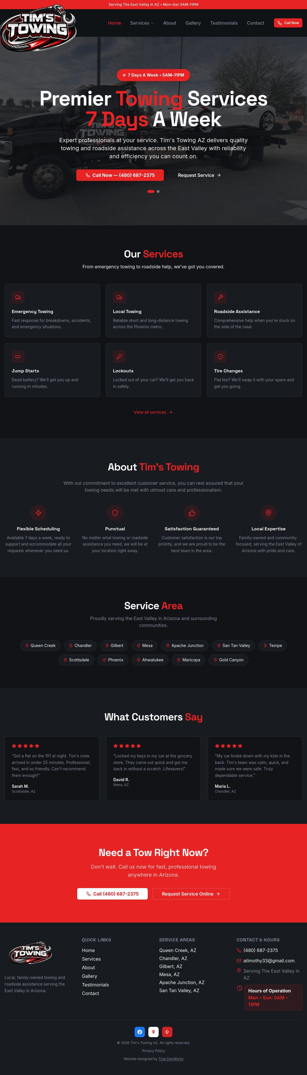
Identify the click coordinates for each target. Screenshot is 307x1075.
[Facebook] (140, 1032)
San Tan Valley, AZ (179, 990)
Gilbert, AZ (170, 966)
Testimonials (224, 23)
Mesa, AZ (169, 974)
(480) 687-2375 (257, 950)
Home (114, 23)
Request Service (199, 175)
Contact (255, 23)
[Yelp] (167, 1032)
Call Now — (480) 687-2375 (120, 175)
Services (142, 23)
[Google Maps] (153, 1032)
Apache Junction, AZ (182, 982)
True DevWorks (170, 1059)
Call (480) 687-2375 (112, 894)
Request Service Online (191, 894)
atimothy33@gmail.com (266, 960)
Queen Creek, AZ (177, 950)
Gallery (193, 23)
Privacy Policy (153, 1051)
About (169, 23)
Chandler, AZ (173, 958)
